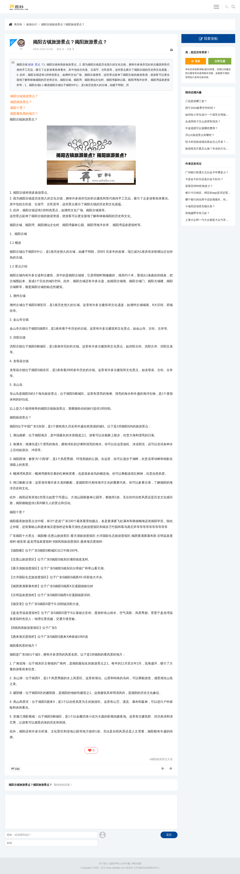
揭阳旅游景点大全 (162, 759)
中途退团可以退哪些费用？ (201, 128)
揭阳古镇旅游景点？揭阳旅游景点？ (63, 24)
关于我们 (103, 863)
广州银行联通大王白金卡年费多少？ (207, 172)
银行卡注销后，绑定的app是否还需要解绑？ (211, 192)
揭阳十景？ (18, 107)
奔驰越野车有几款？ (197, 213)
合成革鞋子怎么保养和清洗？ (202, 121)
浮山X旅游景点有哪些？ (199, 135)
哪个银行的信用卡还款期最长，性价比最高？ (212, 199)
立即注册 (219, 61)
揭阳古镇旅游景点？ (24, 96)
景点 (37, 64)
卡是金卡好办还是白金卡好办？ (204, 179)
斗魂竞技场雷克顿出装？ (200, 206)
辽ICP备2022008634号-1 (146, 867)
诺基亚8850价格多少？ (199, 185)
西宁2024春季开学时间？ (200, 107)
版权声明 (114, 863)
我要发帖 (211, 38)
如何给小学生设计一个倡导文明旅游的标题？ (212, 114)
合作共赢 (125, 863)
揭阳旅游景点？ (21, 102)
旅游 (30, 64)
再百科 (18, 24)
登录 (197, 61)
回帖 (17, 768)
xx (21, 48)
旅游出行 (31, 24)
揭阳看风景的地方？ (24, 113)
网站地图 (136, 863)
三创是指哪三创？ (196, 101)
